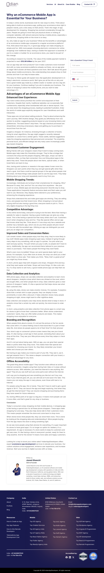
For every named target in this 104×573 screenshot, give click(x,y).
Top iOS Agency (35, 521)
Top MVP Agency (82, 533)
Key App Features (13, 525)
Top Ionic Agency (59, 521)
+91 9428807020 (32, 511)
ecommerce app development (24, 444)
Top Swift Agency (59, 533)
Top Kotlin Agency (59, 525)
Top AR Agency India (37, 529)
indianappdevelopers (81, 506)
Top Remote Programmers (85, 544)
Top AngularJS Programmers (86, 529)
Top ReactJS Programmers (85, 540)
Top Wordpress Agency (84, 525)
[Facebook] (67, 557)
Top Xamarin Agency (60, 537)
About (9, 502)
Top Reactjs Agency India (38, 544)
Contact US (89, 4)
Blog (78, 4)
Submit (74, 100)
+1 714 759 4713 (54, 508)
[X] (73, 557)
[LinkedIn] (70, 557)
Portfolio (9, 506)
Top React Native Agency (38, 537)
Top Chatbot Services (37, 525)
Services (50, 4)
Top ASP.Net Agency (83, 521)
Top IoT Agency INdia (37, 533)
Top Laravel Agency (60, 529)
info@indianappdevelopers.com (79, 504)
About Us (61, 4)
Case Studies (70, 4)
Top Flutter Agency (36, 540)
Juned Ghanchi (33, 460)
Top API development (83, 537)
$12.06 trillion (26, 61)
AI (55, 4)
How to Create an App (14, 521)
